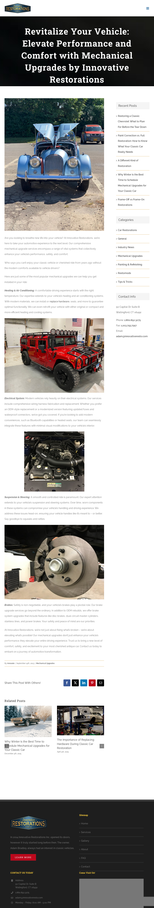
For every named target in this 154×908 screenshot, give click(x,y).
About (84, 849)
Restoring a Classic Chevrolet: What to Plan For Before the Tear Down (132, 121)
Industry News (126, 247)
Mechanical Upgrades (45, 663)
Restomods (124, 273)
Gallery (85, 840)
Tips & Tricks (125, 281)
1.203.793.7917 (129, 325)
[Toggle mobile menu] (147, 8)
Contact (85, 866)
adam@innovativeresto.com (132, 336)
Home (84, 823)
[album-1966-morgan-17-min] (54, 164)
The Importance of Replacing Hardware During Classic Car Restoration (75, 744)
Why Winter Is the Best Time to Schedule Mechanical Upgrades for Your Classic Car (27, 745)
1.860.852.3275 (132, 320)
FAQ (83, 858)
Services (86, 832)
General (122, 238)
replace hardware (59, 301)
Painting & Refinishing (130, 264)
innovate (10, 663)
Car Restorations (127, 230)
